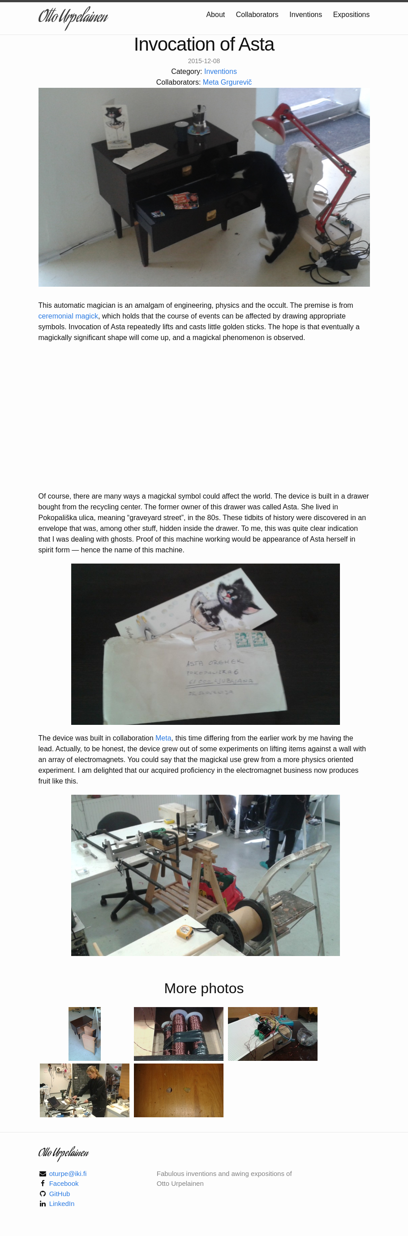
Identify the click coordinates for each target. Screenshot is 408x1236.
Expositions (351, 14)
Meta (163, 738)
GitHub (59, 1193)
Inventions (306, 14)
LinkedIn (62, 1203)
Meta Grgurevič (227, 82)
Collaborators (258, 14)
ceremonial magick (68, 316)
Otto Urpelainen (72, 18)
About (216, 14)
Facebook (64, 1183)
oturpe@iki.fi (68, 1173)
